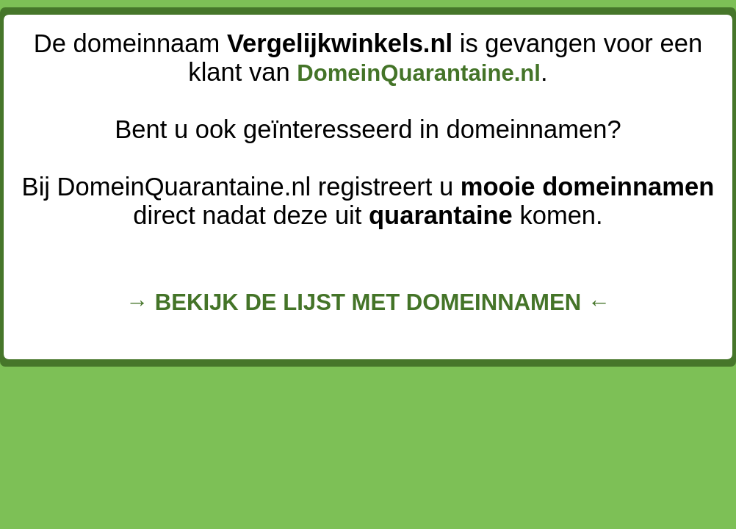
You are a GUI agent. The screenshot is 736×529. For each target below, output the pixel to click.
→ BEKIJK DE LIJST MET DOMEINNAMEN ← (368, 302)
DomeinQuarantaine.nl (419, 73)
